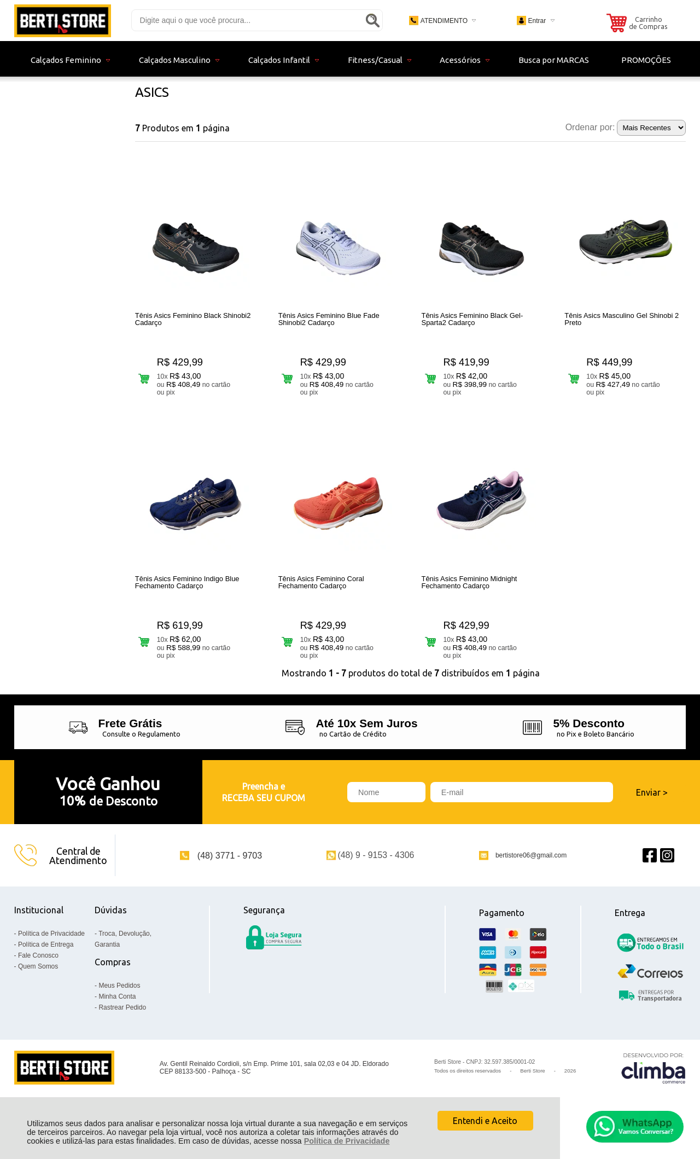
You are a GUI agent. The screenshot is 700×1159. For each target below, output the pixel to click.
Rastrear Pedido (122, 1027)
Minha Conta (117, 1016)
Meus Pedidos (119, 1005)
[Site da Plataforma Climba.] (653, 1087)
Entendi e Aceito (485, 1121)
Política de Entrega (45, 964)
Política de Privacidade (347, 1141)
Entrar (537, 21)
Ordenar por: (590, 127)
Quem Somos (38, 986)
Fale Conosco (38, 975)
